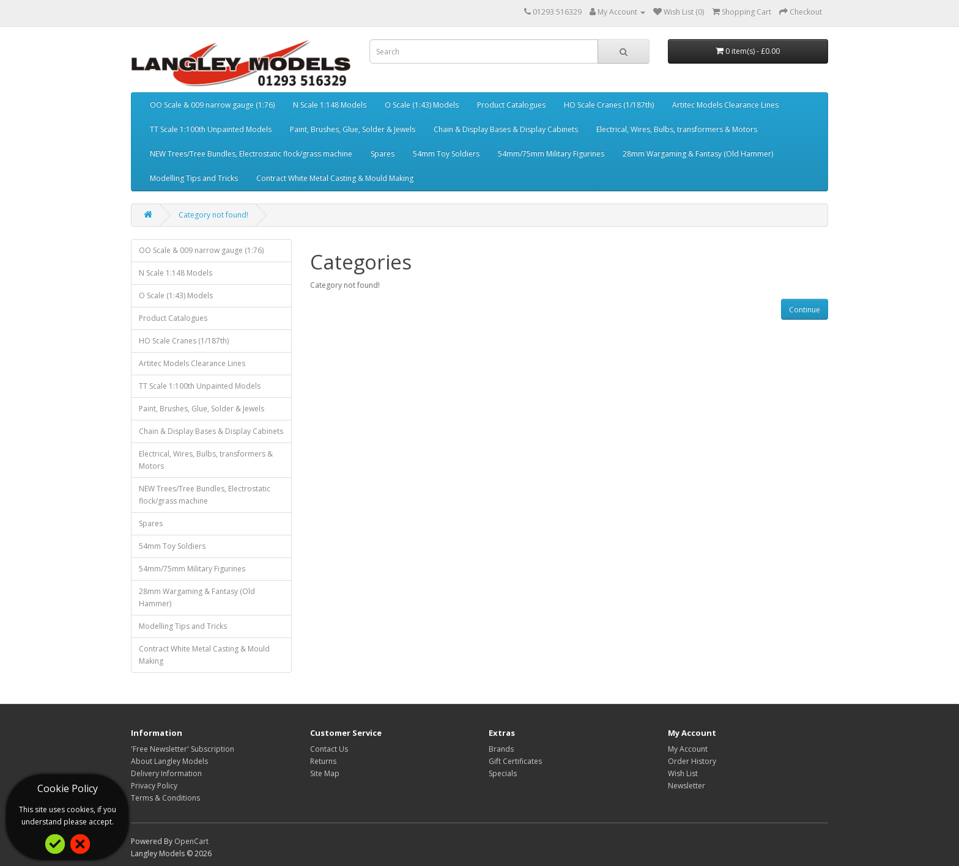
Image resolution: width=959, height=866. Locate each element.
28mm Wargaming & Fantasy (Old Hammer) (698, 154)
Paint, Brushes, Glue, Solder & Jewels (352, 129)
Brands (501, 749)
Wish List (683, 773)
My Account (688, 749)
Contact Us (329, 749)
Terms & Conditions (165, 798)
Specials (503, 773)
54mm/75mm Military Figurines (551, 154)
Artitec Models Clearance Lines (725, 105)
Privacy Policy (154, 785)
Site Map (324, 773)
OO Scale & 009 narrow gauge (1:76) (212, 105)
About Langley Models (169, 761)
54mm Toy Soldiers (446, 154)
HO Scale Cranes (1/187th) (609, 105)
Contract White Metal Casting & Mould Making (334, 178)
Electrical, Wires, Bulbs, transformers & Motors (676, 129)
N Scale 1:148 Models (329, 105)
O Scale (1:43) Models (422, 105)
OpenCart (191, 841)
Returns (323, 761)
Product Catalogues (511, 105)
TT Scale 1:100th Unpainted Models (211, 129)
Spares (382, 154)
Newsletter (686, 785)
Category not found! (213, 215)
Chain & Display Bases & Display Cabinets (506, 129)
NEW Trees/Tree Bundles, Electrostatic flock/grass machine (251, 154)
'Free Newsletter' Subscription (182, 749)
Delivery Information (166, 773)
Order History (692, 761)
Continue (804, 309)
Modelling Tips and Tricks (194, 178)
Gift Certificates (515, 761)
